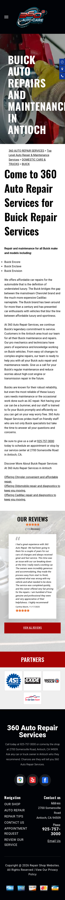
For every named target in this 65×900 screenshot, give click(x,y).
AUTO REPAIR (14, 810)
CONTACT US (14, 822)
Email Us (54, 841)
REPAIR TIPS (13, 816)
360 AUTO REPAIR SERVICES (26, 150)
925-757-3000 (45, 441)
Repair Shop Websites (44, 865)
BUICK (26, 164)
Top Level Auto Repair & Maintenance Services (30, 155)
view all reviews (32, 627)
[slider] (33, 524)
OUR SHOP (12, 804)
